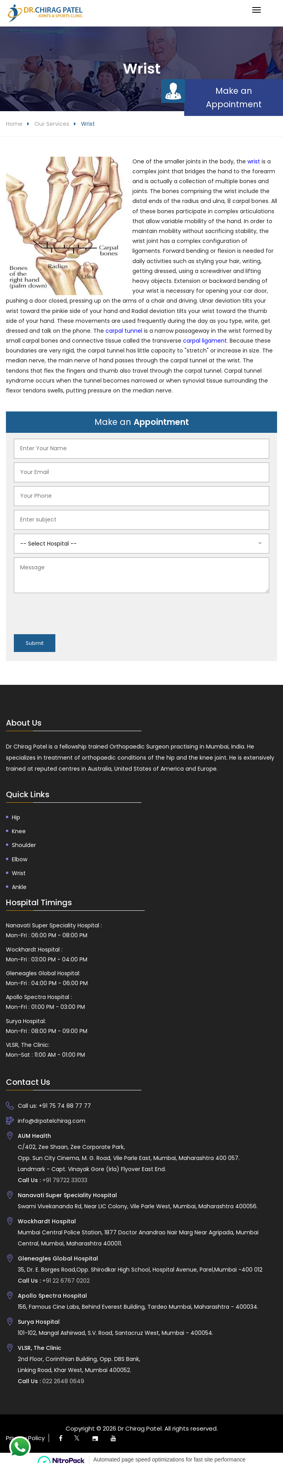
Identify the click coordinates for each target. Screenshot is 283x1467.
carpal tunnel (123, 331)
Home (14, 124)
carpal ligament (205, 341)
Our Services (51, 124)
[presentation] (74, 612)
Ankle (19, 887)
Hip (16, 818)
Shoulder (24, 845)
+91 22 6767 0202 (65, 1281)
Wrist (19, 873)
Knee (19, 832)
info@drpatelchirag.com (51, 1121)
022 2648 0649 (62, 1382)
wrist (253, 161)
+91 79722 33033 (64, 1181)
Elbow (19, 859)
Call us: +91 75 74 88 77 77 (54, 1106)
